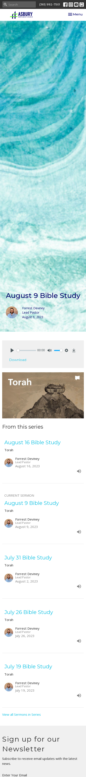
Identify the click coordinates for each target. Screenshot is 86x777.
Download (17, 360)
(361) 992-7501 (49, 4)
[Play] (12, 350)
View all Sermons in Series (21, 714)
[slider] (26, 350)
